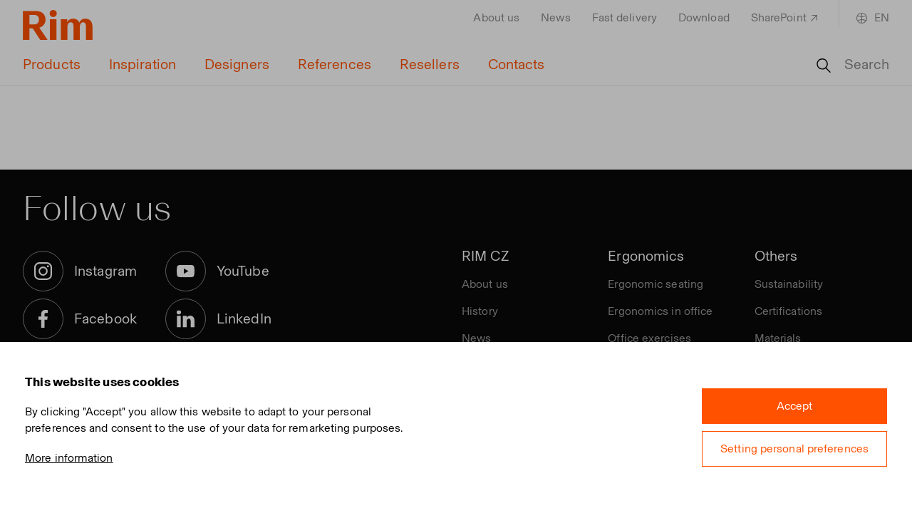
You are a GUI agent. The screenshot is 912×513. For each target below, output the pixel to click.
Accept (795, 406)
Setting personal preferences (794, 448)
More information (69, 458)
